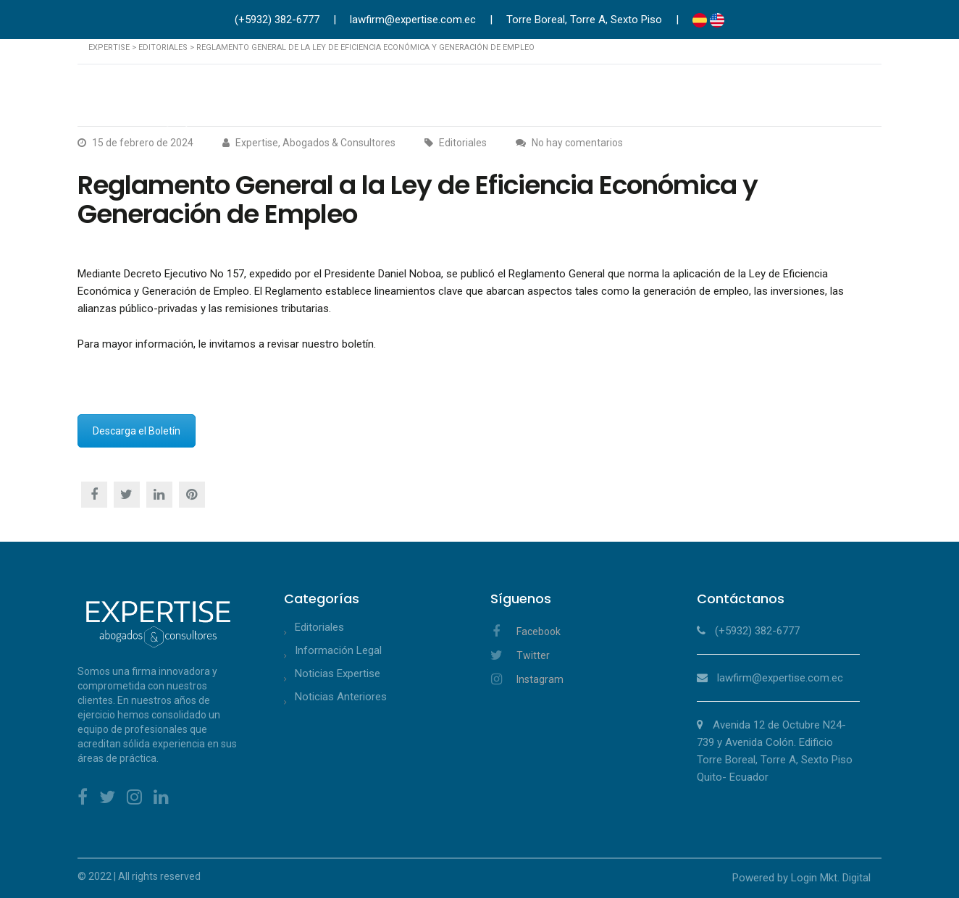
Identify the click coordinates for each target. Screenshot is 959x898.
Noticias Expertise (337, 673)
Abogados (617, 97)
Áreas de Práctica (525, 97)
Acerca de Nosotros (408, 97)
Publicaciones (786, 97)
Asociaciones (696, 97)
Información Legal (338, 650)
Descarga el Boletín (136, 431)
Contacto (864, 97)
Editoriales (319, 627)
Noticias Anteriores (341, 696)
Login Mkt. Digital (831, 877)
